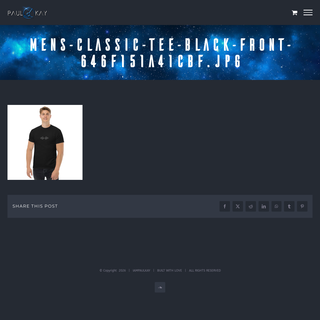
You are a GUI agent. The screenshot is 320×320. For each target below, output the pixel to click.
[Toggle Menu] (308, 12)
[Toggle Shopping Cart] (294, 12)
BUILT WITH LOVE (169, 270)
